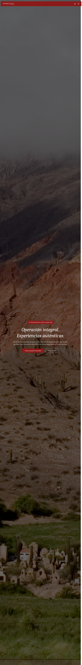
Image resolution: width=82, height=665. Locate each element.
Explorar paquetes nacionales (33, 350)
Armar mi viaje (52, 350)
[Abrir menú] (78, 3)
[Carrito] (74, 3)
